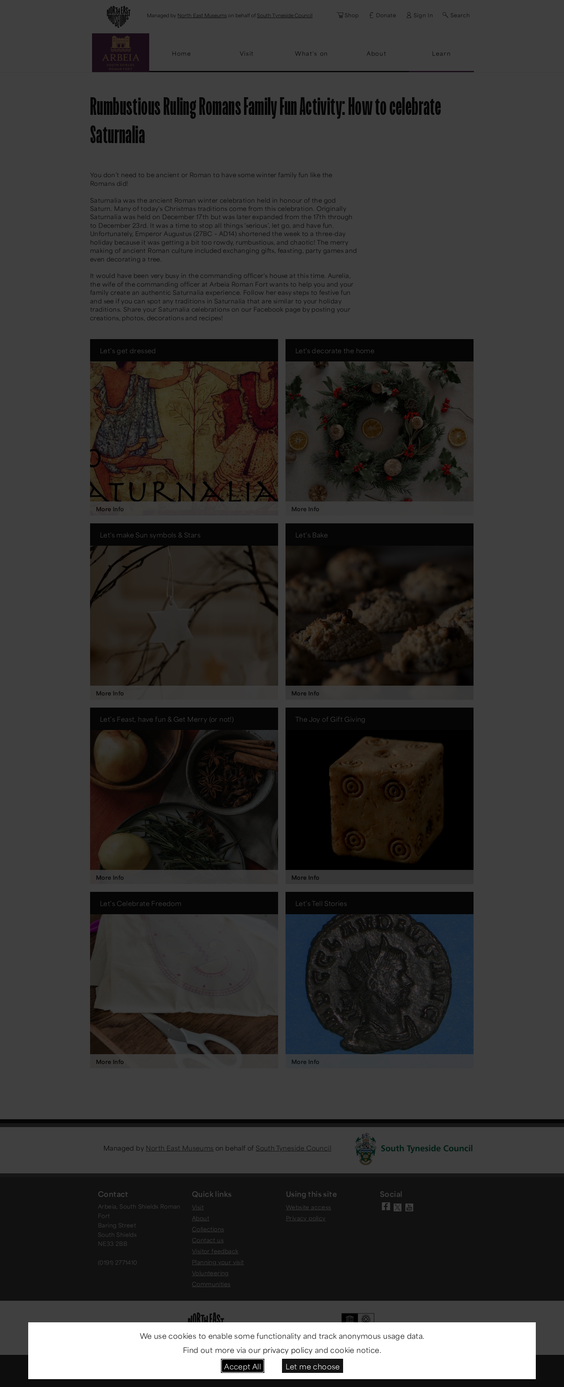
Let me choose (313, 1365)
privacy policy (288, 1349)
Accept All (242, 1365)
